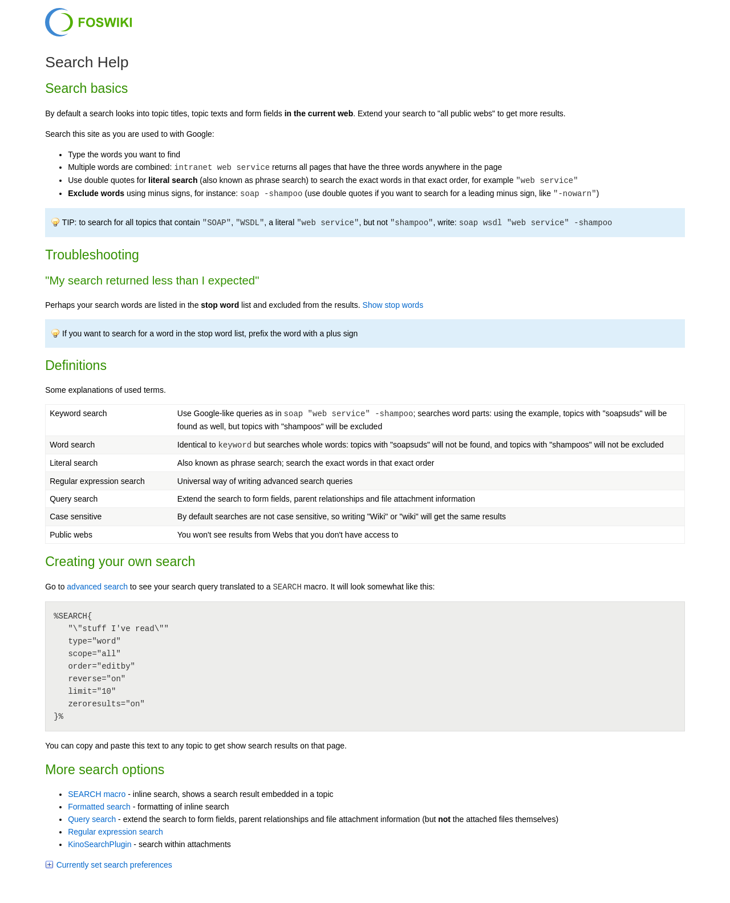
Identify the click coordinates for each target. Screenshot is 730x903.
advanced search (97, 586)
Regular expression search (115, 831)
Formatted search (99, 806)
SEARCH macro (96, 794)
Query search (92, 819)
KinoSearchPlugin (99, 844)
